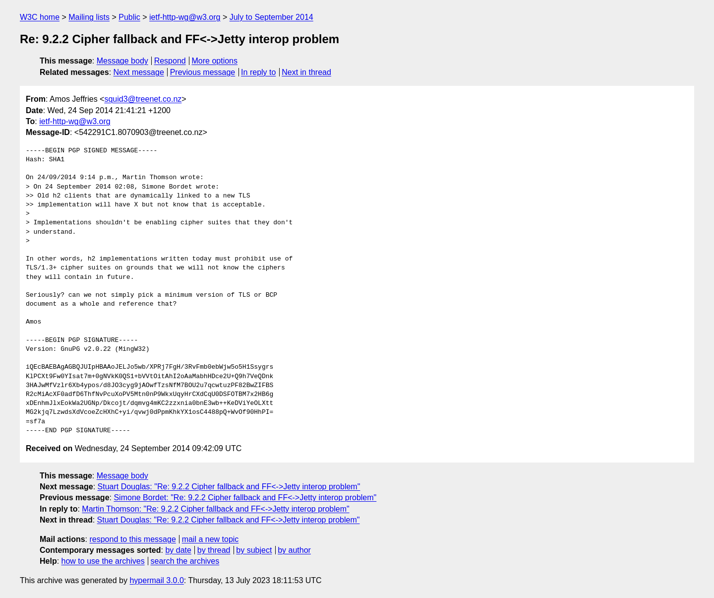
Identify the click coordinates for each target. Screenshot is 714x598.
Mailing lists (89, 17)
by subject (254, 550)
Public (129, 17)
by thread (214, 550)
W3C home (40, 17)
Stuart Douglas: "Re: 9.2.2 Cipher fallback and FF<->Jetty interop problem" (229, 486)
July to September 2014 (271, 17)
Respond (170, 61)
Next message (139, 72)
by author (294, 550)
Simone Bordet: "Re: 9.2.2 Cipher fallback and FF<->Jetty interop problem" (245, 497)
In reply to (258, 72)
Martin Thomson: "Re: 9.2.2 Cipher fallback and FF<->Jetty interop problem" (215, 509)
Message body (122, 61)
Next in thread (306, 72)
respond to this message (132, 539)
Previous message (203, 72)
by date (178, 550)
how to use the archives (103, 561)
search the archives (185, 561)
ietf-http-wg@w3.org (184, 17)
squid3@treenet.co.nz (142, 99)
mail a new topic (210, 539)
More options (215, 61)
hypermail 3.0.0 (156, 580)
